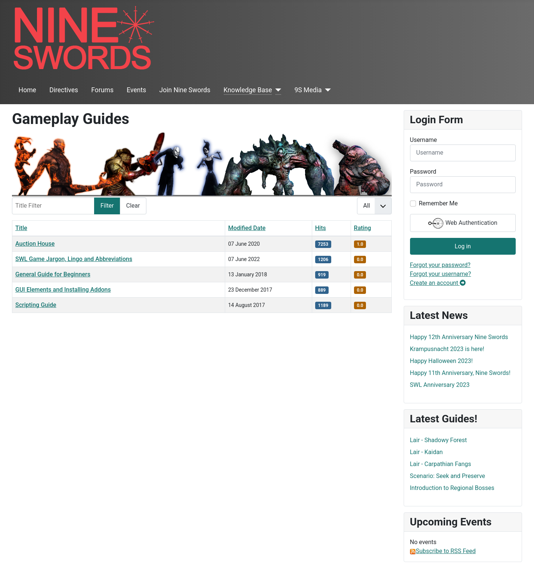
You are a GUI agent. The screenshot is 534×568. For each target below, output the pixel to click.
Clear (133, 205)
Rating (362, 228)
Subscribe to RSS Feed (443, 551)
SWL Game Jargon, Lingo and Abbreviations (73, 259)
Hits (320, 228)
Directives (63, 90)
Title (21, 228)
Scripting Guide (35, 304)
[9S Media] (326, 90)
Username (423, 139)
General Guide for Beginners (52, 274)
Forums (102, 90)
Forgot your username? (440, 273)
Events (136, 90)
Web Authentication (462, 223)
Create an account (438, 282)
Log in (463, 246)
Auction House (35, 243)
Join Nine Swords (185, 90)
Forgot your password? (440, 265)
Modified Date (247, 228)
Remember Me (438, 203)
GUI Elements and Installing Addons (63, 289)
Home (27, 90)
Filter (107, 205)
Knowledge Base (248, 90)
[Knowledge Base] (276, 90)
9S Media (308, 90)
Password (423, 171)
